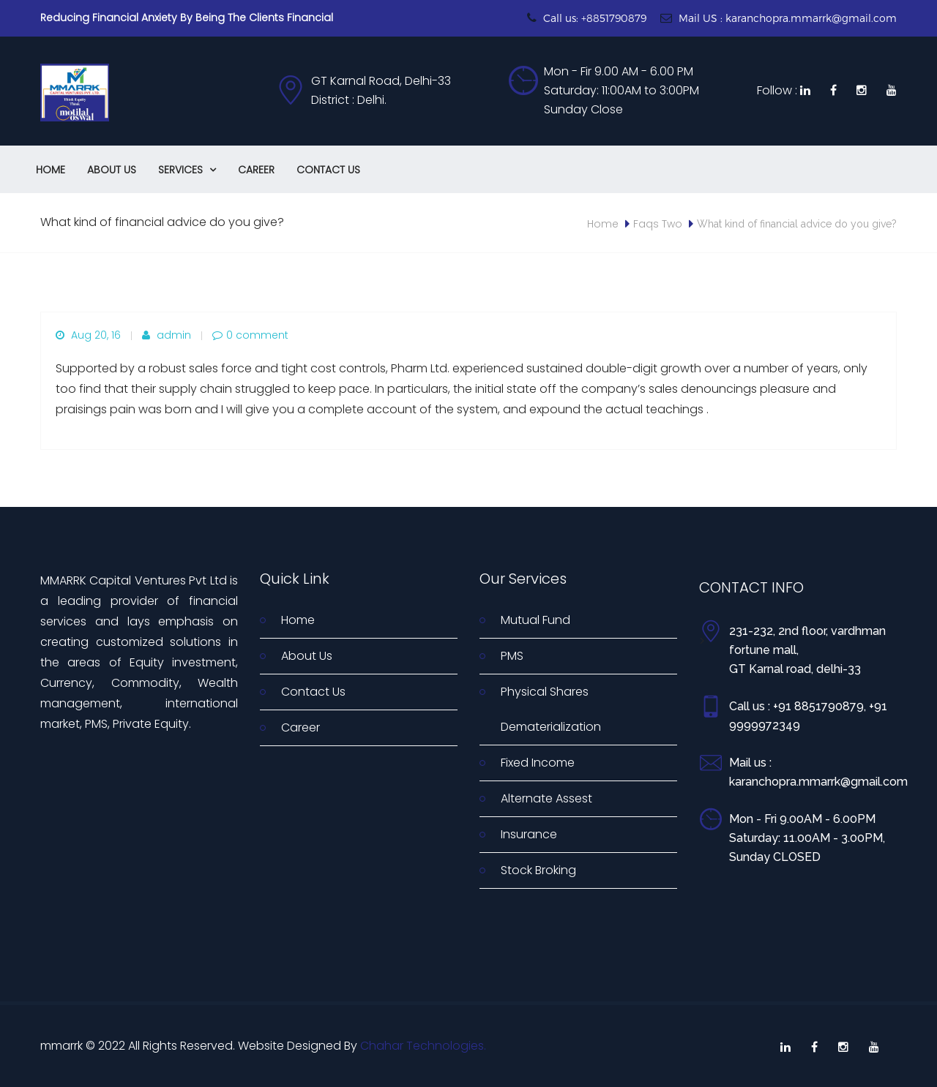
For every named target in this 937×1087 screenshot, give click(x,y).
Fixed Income (538, 762)
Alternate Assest (546, 798)
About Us (111, 169)
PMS (512, 655)
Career (256, 169)
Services (187, 169)
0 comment (250, 335)
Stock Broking (538, 870)
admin (166, 335)
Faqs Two (657, 224)
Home (50, 169)
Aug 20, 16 (88, 335)
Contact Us (328, 169)
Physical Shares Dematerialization (551, 709)
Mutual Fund (535, 620)
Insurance (529, 834)
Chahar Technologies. (423, 1045)
